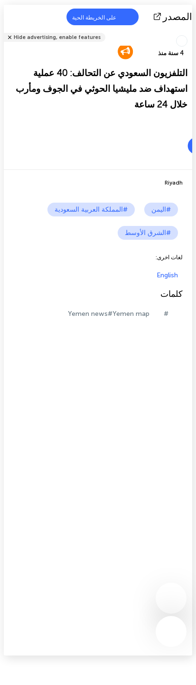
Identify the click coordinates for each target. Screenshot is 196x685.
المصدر (174, 16)
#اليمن (161, 210)
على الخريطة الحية (100, 17)
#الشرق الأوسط (148, 233)
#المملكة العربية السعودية (91, 210)
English (167, 275)
